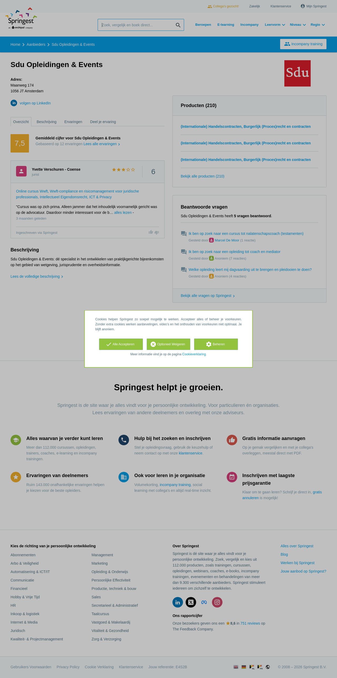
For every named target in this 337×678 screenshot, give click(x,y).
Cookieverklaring (194, 354)
